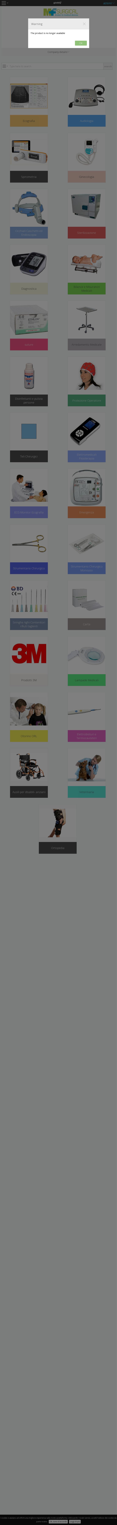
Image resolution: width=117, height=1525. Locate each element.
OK (80, 43)
